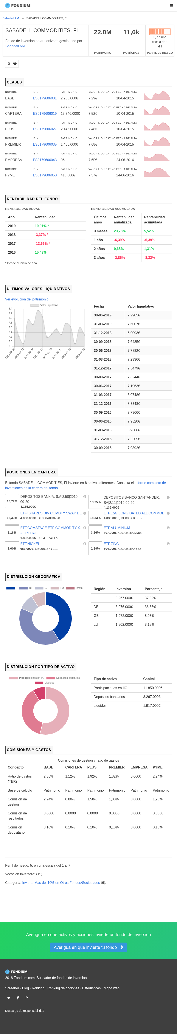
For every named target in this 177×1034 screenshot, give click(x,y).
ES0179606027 (45, 129)
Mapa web (112, 988)
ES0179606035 (45, 144)
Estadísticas (91, 988)
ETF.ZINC (111, 544)
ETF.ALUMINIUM (117, 528)
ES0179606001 (45, 98)
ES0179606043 (45, 160)
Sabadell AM (15, 46)
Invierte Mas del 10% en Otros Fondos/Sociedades (61, 883)
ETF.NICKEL (30, 544)
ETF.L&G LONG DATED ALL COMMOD (134, 513)
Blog (25, 988)
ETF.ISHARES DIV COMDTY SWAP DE (51, 513)
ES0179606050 (45, 175)
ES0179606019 (45, 113)
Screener (12, 988)
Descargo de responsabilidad (24, 1010)
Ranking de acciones (63, 988)
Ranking (38, 988)
